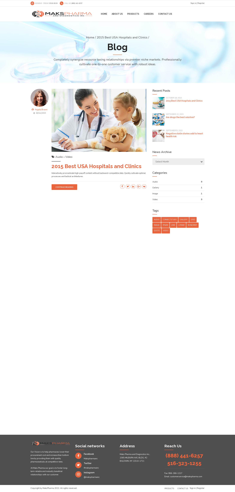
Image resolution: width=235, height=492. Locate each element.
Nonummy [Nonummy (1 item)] (192, 225)
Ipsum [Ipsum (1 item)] (165, 225)
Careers (149, 14)
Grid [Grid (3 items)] (193, 219)
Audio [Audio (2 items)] (156, 219)
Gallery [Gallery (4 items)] (183, 219)
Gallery (155, 187)
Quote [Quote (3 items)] (157, 231)
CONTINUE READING (64, 187)
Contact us (165, 14)
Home (104, 14)
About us (117, 14)
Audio (59, 157)
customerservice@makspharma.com (186, 476)
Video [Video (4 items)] (165, 231)
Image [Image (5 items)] (156, 225)
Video (68, 157)
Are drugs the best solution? (180, 117)
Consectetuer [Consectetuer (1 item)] (170, 219)
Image (155, 193)
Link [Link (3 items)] (173, 225)
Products (133, 14)
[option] (99, 120)
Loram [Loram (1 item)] (181, 225)
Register (201, 3)
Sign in (193, 3)
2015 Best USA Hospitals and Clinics (96, 166)
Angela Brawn (41, 110)
